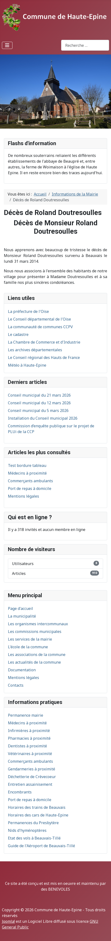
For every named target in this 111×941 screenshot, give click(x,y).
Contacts (15, 685)
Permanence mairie (25, 715)
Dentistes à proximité (27, 746)
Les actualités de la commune (34, 662)
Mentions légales (23, 677)
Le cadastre (18, 334)
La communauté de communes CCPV (40, 326)
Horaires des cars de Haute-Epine (38, 815)
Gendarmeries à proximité (31, 769)
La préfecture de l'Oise (28, 311)
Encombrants (20, 792)
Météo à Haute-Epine (27, 365)
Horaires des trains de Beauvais (36, 807)
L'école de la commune (28, 646)
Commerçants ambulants (30, 761)
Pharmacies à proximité (29, 738)
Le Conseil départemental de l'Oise (39, 319)
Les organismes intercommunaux (38, 623)
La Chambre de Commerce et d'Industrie (44, 342)
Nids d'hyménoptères (27, 830)
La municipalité (22, 616)
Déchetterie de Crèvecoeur (32, 776)
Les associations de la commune (36, 654)
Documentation (22, 670)
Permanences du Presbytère (33, 822)
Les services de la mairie (30, 639)
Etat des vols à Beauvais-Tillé (34, 838)
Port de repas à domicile (29, 799)
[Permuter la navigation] (7, 45)
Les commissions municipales (34, 631)
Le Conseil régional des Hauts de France (44, 357)
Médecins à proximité (27, 723)
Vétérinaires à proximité (30, 753)
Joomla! (8, 921)
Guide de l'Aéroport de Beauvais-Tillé (41, 845)
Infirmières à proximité (29, 730)
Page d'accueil (20, 608)
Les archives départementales (35, 349)
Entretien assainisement (30, 784)
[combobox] (85, 45)
